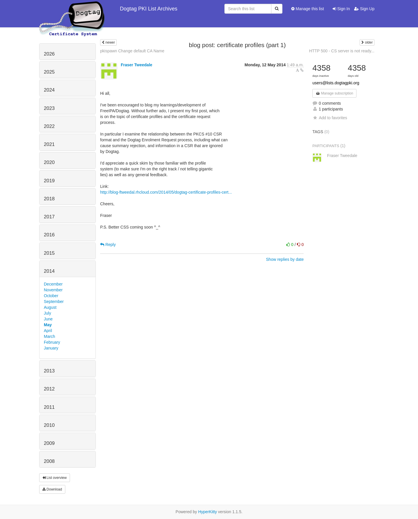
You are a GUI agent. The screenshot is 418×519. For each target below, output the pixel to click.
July (47, 313)
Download (52, 489)
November (53, 290)
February (52, 342)
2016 (49, 235)
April (48, 330)
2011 (49, 407)
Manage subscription (334, 93)
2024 (49, 90)
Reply (108, 244)
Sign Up (364, 8)
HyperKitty (207, 511)
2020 (49, 162)
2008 (49, 461)
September (54, 301)
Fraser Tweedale (136, 65)
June (48, 319)
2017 (49, 217)
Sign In (341, 8)
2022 (49, 126)
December (53, 284)
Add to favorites (329, 117)
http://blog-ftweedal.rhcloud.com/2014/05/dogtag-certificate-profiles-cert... (166, 192)
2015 (49, 253)
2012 (49, 389)
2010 (49, 425)
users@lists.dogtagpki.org (335, 83)
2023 (49, 108)
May (48, 324)
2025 (49, 72)
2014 (49, 271)
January (51, 348)
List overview (54, 478)
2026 (49, 54)
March (49, 336)
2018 (49, 198)
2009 (49, 443)
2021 (49, 144)
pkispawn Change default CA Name (132, 51)
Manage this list (307, 8)
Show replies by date (285, 259)
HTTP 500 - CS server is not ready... (341, 51)
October (51, 295)
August (50, 307)
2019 (49, 180)
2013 (49, 371)
